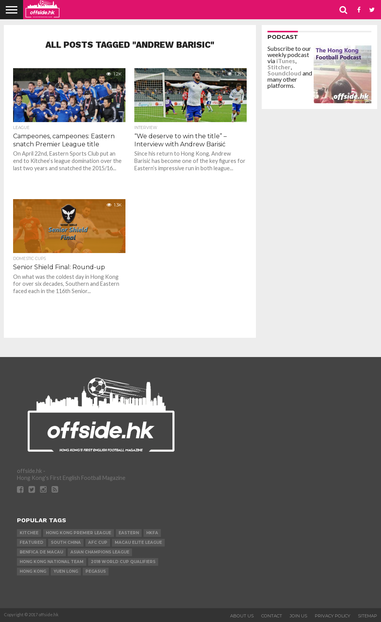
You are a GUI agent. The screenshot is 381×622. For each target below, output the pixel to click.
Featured (31, 542)
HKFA (152, 532)
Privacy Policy (332, 616)
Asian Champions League (99, 552)
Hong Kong (33, 571)
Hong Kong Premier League (78, 532)
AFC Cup (97, 542)
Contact (271, 616)
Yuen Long (65, 571)
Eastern (129, 532)
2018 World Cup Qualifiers (123, 561)
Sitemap (367, 616)
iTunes (285, 60)
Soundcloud (284, 73)
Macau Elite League (138, 542)
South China (66, 542)
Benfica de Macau (41, 552)
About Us (242, 616)
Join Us (298, 616)
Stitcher (279, 66)
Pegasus (95, 571)
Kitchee (29, 532)
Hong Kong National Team (52, 561)
